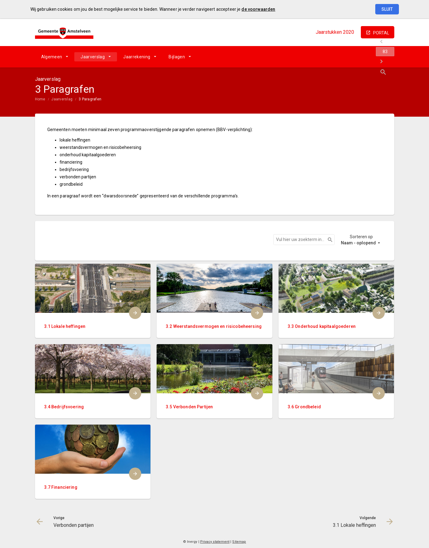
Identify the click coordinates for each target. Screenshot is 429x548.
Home (40, 99)
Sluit (387, 9)
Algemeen (51, 56)
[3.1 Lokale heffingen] (373, 56)
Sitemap (239, 542)
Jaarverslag (92, 56)
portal (381, 32)
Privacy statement (215, 542)
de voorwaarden (258, 9)
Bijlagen (177, 56)
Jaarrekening (136, 56)
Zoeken (327, 239)
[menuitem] (55, 56)
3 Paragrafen (90, 99)
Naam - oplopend (358, 242)
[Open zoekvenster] (387, 56)
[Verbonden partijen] (341, 56)
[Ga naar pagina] (357, 56)
